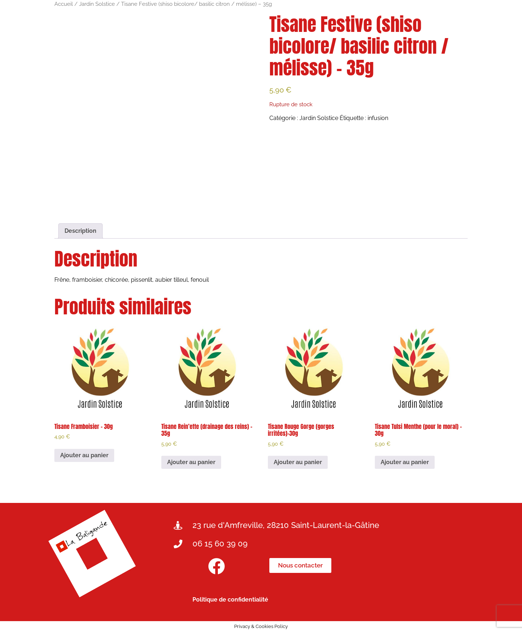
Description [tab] (80, 230)
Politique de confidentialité (230, 599)
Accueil (63, 4)
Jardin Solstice (97, 4)
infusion (378, 118)
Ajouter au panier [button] (84, 455)
